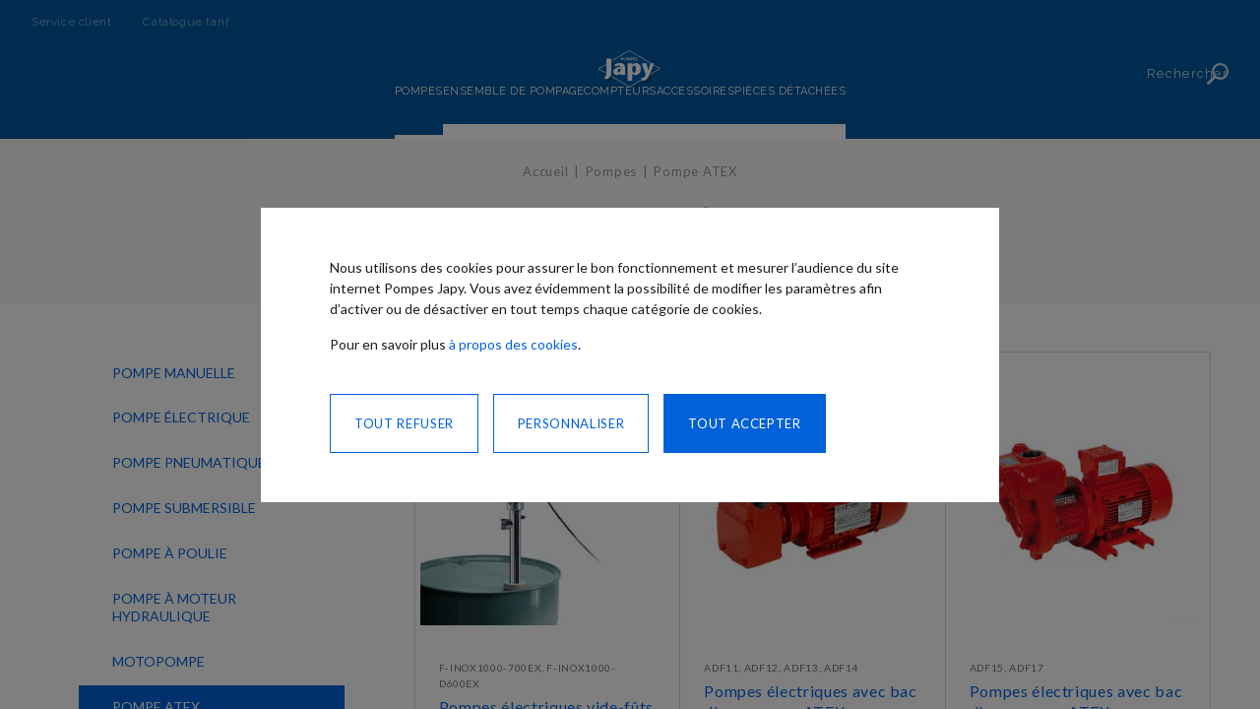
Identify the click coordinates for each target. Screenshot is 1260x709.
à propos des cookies (513, 344)
